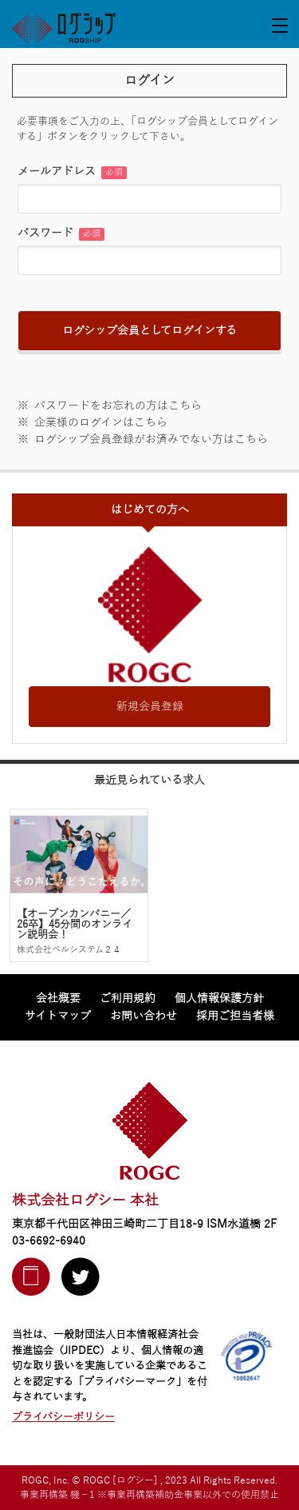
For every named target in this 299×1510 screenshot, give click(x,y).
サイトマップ (58, 1016)
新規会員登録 (149, 707)
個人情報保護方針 (219, 999)
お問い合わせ (143, 1016)
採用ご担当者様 (235, 1016)
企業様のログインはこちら (100, 423)
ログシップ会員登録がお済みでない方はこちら (151, 439)
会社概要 (58, 999)
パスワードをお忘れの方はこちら (118, 406)
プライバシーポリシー (63, 1417)
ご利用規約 (127, 999)
